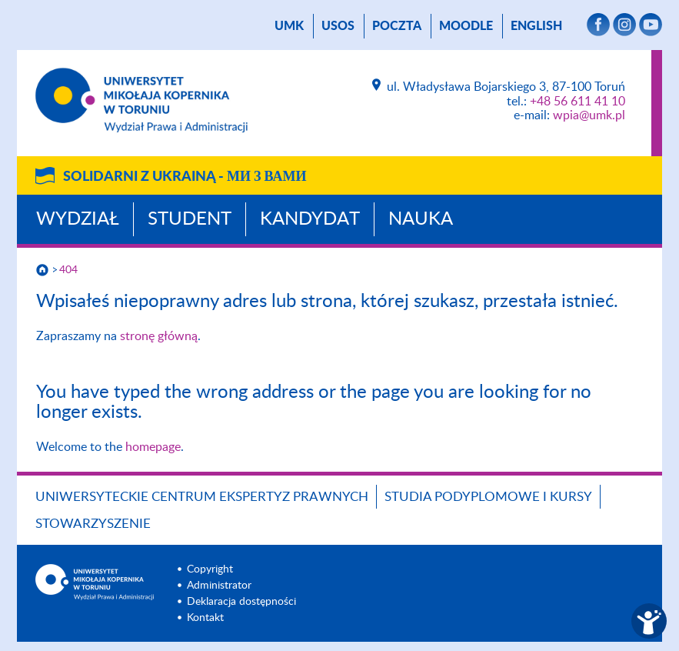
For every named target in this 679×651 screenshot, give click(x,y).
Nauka (420, 219)
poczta (396, 26)
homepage (153, 447)
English (536, 26)
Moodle (466, 26)
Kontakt (205, 618)
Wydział (77, 219)
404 (68, 270)
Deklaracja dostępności (241, 601)
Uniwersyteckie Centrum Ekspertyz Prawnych (201, 496)
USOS (337, 26)
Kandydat (310, 219)
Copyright (210, 569)
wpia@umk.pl (589, 115)
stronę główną (159, 336)
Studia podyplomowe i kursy (488, 496)
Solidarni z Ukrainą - (184, 177)
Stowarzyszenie (93, 523)
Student (189, 219)
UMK (289, 26)
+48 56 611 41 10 (577, 101)
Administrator (219, 585)
